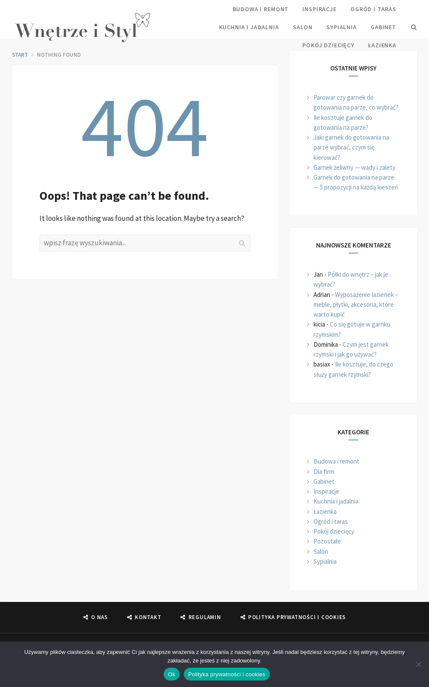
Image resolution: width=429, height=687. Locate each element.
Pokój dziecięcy (328, 45)
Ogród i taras (373, 9)
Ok (171, 674)
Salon (303, 27)
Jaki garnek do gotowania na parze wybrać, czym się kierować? (351, 147)
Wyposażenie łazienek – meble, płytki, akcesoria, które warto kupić (355, 304)
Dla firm (323, 471)
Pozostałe (327, 541)
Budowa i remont (261, 9)
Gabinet (383, 27)
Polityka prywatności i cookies (226, 674)
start (20, 54)
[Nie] (418, 664)
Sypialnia (341, 27)
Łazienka (382, 45)
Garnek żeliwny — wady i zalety (354, 167)
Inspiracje (319, 9)
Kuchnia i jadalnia (249, 27)
